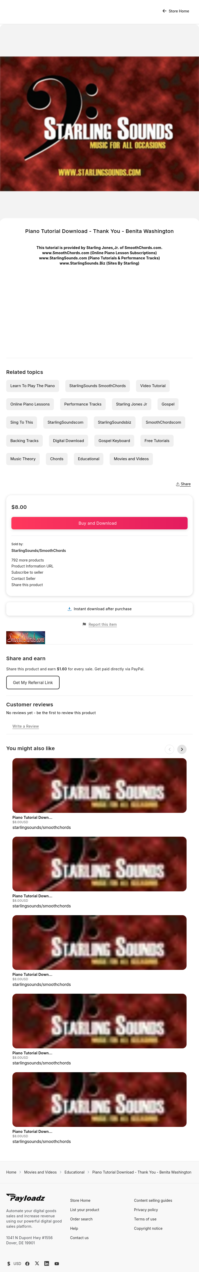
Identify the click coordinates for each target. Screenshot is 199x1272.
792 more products (27, 560)
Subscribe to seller (27, 572)
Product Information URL (32, 566)
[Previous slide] (169, 749)
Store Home (175, 11)
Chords (56, 458)
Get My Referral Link (33, 682)
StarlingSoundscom (65, 422)
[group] (99, 794)
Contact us (79, 1206)
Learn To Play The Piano (32, 385)
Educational (89, 458)
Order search (81, 1188)
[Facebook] (27, 1232)
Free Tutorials (157, 440)
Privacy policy (146, 1178)
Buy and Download (99, 523)
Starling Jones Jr (131, 404)
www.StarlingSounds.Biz (82, 263)
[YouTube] (56, 1232)
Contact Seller (23, 578)
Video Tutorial (153, 385)
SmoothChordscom (163, 422)
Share (183, 484)
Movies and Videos (131, 458)
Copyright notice (148, 1197)
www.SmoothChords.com (65, 253)
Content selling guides (153, 1169)
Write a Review (25, 726)
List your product (84, 1178)
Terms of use (145, 1188)
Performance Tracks (83, 404)
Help (74, 1197)
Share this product (27, 584)
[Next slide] (182, 749)
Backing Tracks (24, 440)
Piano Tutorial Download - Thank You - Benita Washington (141, 1141)
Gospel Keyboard (114, 440)
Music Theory (22, 458)
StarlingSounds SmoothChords (97, 385)
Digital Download (68, 440)
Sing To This (21, 422)
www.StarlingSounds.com (63, 258)
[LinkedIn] (46, 1232)
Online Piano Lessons (30, 404)
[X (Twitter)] (37, 1232)
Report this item (99, 624)
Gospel (168, 404)
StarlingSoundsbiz (114, 422)
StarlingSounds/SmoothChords (38, 550)
